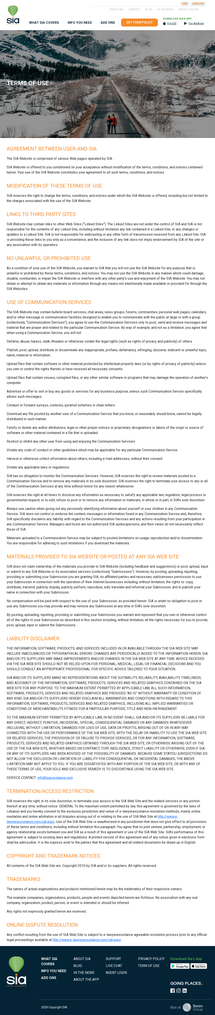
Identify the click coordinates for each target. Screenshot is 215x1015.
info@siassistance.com (55, 778)
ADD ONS (108, 23)
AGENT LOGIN (116, 973)
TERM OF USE (148, 966)
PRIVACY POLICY (151, 959)
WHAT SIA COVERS (44, 23)
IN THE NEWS (165, 9)
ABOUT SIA (116, 9)
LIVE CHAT (114, 966)
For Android (196, 23)
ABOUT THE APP (189, 9)
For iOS (171, 23)
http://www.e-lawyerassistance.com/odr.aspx (87, 940)
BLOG (148, 9)
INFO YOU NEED (80, 23)
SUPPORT (134, 9)
